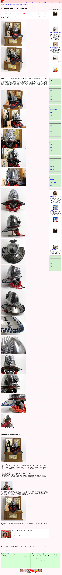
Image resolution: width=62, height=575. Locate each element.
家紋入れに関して (52, 169)
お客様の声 (51, 185)
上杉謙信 (51, 131)
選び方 (51, 163)
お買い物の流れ (52, 179)
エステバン (51, 266)
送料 (36, 557)
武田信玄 (51, 134)
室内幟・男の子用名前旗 (53, 109)
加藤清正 (51, 147)
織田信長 (21, 4)
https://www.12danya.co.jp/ (8, 553)
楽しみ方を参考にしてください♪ (21, 535)
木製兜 (52, 2)
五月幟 (51, 263)
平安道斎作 (51, 115)
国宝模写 (51, 112)
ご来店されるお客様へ (53, 182)
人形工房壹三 (52, 153)
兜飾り (33, 2)
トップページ (2, 4)
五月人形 (6, 4)
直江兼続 (51, 150)
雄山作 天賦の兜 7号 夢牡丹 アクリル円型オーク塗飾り (55, 196)
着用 (7, 78)
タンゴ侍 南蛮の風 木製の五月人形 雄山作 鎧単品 (55, 32)
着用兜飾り (45, 2)
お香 (50, 269)
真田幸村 (51, 144)
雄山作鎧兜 (58, 2)
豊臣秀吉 (51, 128)
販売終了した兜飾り (25, 4)
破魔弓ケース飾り (52, 160)
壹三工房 (12, 492)
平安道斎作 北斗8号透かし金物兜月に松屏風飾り (55, 17)
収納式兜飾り (17, 4)
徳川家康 (51, 125)
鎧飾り (27, 2)
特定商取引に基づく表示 (40, 553)
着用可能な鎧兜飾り (12, 4)
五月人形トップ (52, 80)
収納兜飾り (39, 2)
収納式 (51, 96)
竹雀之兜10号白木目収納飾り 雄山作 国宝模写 (55, 47)
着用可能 (51, 99)
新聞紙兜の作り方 (52, 166)
